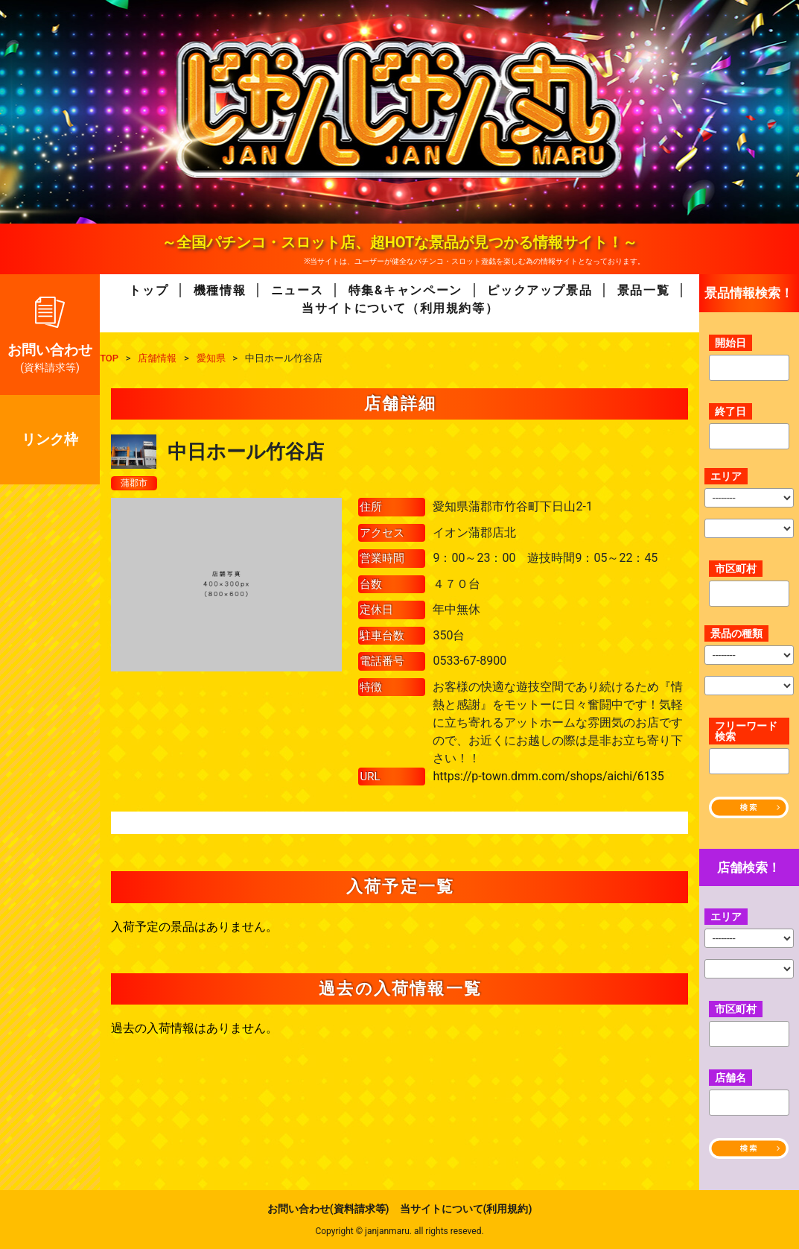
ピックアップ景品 (539, 290)
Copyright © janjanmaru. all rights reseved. (399, 1231)
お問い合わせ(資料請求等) (328, 1209)
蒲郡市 (136, 484)
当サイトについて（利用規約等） (400, 308)
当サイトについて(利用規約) (466, 1209)
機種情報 (220, 290)
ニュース (297, 290)
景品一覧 (643, 290)
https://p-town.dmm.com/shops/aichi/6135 (548, 777)
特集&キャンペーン (405, 290)
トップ (148, 290)
